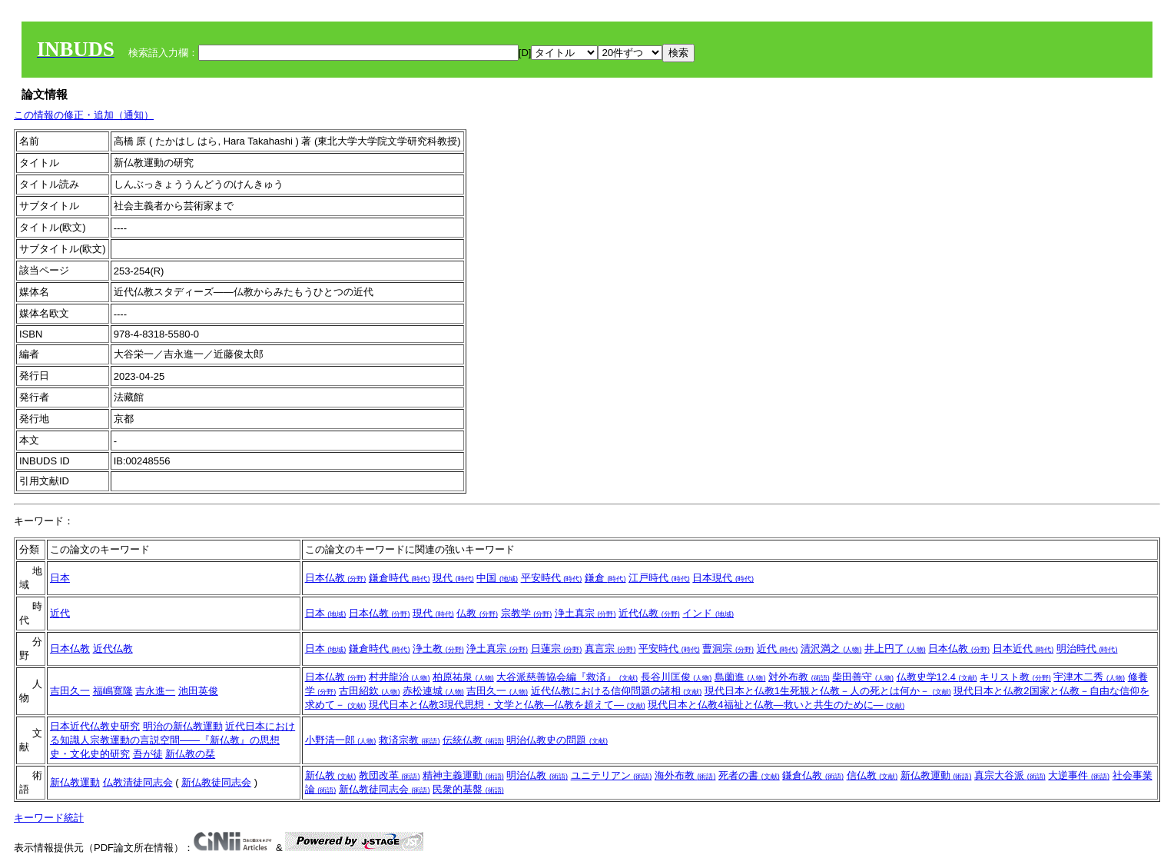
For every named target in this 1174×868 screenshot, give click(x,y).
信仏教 (872, 775)
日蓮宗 (556, 648)
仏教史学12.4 (937, 677)
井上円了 (895, 648)
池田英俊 (198, 691)
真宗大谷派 (1010, 775)
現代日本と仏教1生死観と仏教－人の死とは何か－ (828, 691)
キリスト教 (1015, 677)
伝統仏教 (473, 740)
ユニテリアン (611, 775)
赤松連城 (433, 691)
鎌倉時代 (399, 578)
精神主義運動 (463, 775)
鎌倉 (605, 578)
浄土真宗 (585, 613)
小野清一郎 (340, 740)
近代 (60, 613)
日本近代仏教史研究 (95, 726)
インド (708, 613)
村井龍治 (399, 677)
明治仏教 (537, 775)
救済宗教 (409, 740)
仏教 (477, 613)
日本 (60, 578)
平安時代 (551, 578)
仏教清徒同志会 (138, 782)
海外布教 (685, 775)
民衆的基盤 (468, 789)
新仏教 (331, 775)
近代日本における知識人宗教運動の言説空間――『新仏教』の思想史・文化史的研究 (172, 740)
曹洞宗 (728, 648)
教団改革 (389, 775)
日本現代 (723, 578)
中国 (497, 578)
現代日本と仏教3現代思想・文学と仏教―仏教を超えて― (507, 704)
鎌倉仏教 (813, 775)
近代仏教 (649, 613)
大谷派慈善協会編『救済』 (567, 677)
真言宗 (610, 648)
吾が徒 (148, 754)
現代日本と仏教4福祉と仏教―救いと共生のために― (776, 704)
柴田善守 (863, 677)
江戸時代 (659, 578)
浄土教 (438, 648)
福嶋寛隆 (113, 691)
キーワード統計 (49, 817)
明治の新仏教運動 (183, 726)
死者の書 (749, 775)
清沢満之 (831, 648)
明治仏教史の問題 (557, 740)
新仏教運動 (75, 782)
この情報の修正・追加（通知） (84, 115)
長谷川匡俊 (676, 677)
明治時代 (1087, 648)
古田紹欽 (369, 691)
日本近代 (1023, 648)
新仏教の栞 (190, 754)
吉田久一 (70, 691)
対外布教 (799, 677)
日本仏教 (335, 578)
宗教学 (526, 613)
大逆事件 (1078, 775)
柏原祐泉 (463, 677)
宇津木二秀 (1089, 677)
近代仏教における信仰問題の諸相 (616, 691)
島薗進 (740, 677)
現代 (453, 578)
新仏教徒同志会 (216, 782)
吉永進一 (155, 691)
